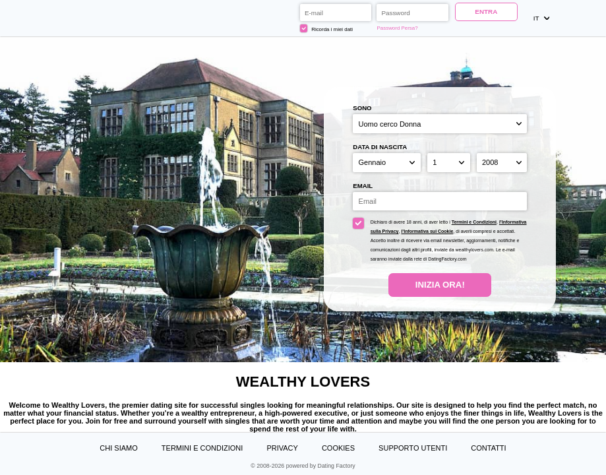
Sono (362, 107)
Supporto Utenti (413, 448)
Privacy (281, 448)
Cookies (338, 448)
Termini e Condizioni (474, 222)
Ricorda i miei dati (326, 28)
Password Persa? (397, 28)
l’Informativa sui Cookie (427, 231)
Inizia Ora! (440, 285)
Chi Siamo (118, 448)
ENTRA (486, 11)
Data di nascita (380, 146)
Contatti (488, 448)
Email (363, 185)
